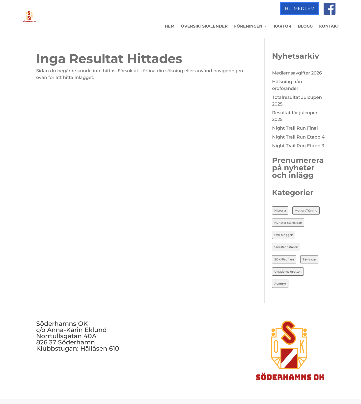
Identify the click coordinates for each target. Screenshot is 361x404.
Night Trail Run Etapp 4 (298, 137)
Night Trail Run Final (295, 128)
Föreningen (248, 27)
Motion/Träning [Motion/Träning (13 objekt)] (306, 210)
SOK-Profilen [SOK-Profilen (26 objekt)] (284, 259)
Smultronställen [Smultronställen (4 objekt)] (286, 247)
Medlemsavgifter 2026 (297, 73)
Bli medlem (299, 8)
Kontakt (329, 27)
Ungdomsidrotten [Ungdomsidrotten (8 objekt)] (288, 271)
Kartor (282, 27)
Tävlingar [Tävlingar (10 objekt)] (309, 259)
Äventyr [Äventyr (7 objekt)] (280, 284)
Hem (169, 27)
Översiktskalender (204, 27)
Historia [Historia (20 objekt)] (280, 210)
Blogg (305, 27)
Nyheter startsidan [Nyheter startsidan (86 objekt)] (288, 222)
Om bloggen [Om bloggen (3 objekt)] (283, 235)
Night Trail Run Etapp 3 (298, 145)
